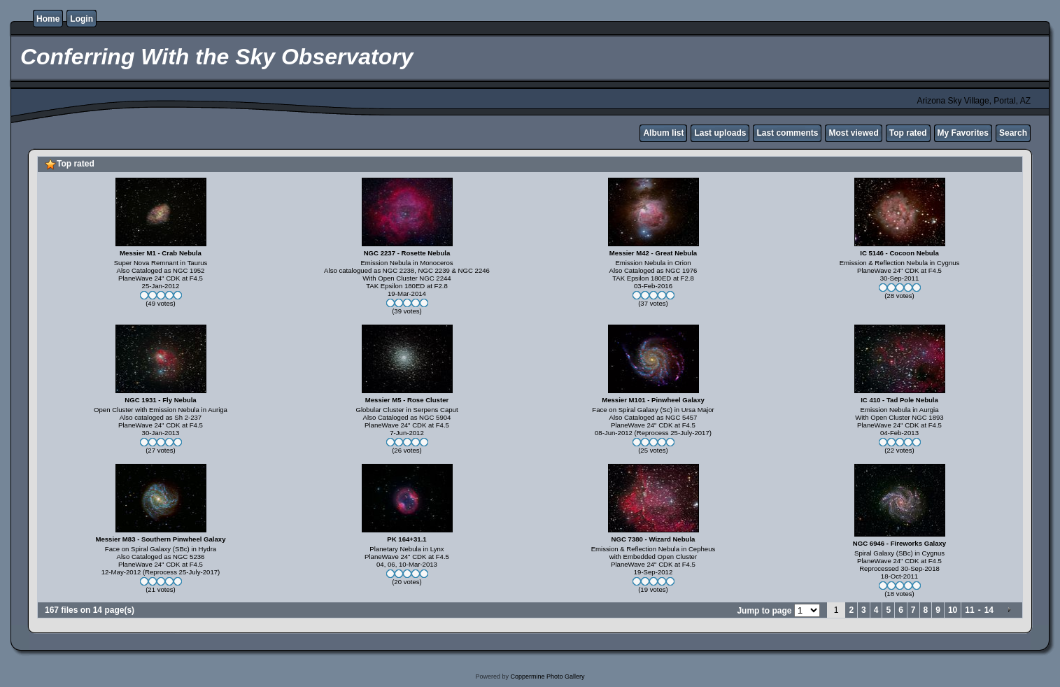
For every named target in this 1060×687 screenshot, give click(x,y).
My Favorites (963, 133)
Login (81, 19)
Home (47, 19)
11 (969, 610)
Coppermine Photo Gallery (547, 676)
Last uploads (720, 133)
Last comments (787, 133)
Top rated (908, 133)
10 (952, 610)
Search (1013, 133)
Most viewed (853, 133)
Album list (663, 133)
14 (989, 610)
